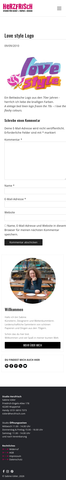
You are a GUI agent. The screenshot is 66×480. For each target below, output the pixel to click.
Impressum (15, 456)
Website (9, 212)
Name (9, 185)
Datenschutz (15, 459)
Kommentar (13, 139)
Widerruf (14, 449)
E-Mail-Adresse (15, 199)
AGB (11, 452)
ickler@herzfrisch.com (13, 413)
